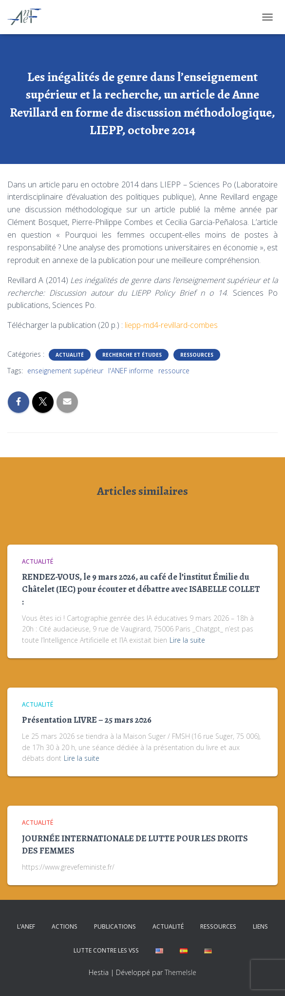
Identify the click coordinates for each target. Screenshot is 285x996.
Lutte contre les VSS (106, 950)
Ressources (196, 354)
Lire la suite (187, 640)
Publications (115, 926)
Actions (64, 926)
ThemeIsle (180, 972)
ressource (174, 370)
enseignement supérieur (65, 370)
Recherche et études (132, 354)
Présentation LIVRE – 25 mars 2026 (87, 720)
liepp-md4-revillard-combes (171, 325)
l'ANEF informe (130, 370)
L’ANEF (26, 926)
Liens (260, 926)
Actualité (70, 354)
